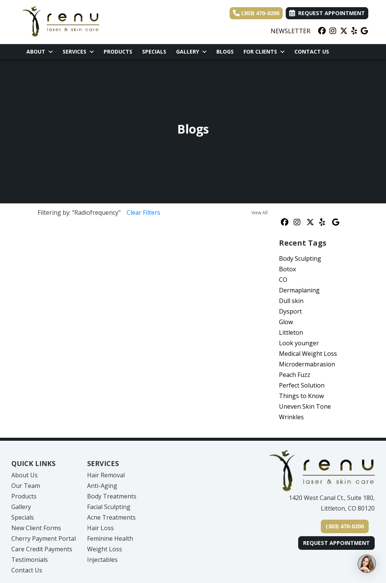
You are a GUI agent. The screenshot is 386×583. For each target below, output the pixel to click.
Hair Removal (106, 475)
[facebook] (322, 31)
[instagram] (332, 31)
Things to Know (301, 396)
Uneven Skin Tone (305, 406)
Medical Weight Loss (308, 353)
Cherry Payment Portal (43, 538)
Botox (287, 269)
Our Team (25, 485)
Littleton (291, 332)
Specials (154, 51)
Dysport (290, 311)
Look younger (299, 343)
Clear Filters (143, 212)
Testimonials (29, 559)
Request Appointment (336, 542)
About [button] (39, 51)
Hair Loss (100, 528)
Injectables (102, 559)
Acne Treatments (111, 517)
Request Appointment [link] (327, 13)
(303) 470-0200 (256, 13)
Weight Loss (104, 549)
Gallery (21, 507)
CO (283, 279)
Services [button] (78, 51)
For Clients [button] (264, 51)
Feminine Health (110, 538)
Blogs (225, 51)
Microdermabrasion (307, 364)
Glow (286, 322)
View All (259, 212)
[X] (344, 31)
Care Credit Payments (41, 549)
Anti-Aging (102, 485)
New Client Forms (36, 528)
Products (118, 51)
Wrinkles (291, 417)
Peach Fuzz (294, 375)
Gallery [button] (191, 51)
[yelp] (354, 31)
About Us (24, 475)
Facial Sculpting (108, 507)
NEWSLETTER (290, 31)
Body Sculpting (300, 258)
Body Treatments (111, 496)
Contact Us (311, 51)
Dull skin (291, 301)
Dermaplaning (299, 290)
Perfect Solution (302, 385)
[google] (364, 31)
